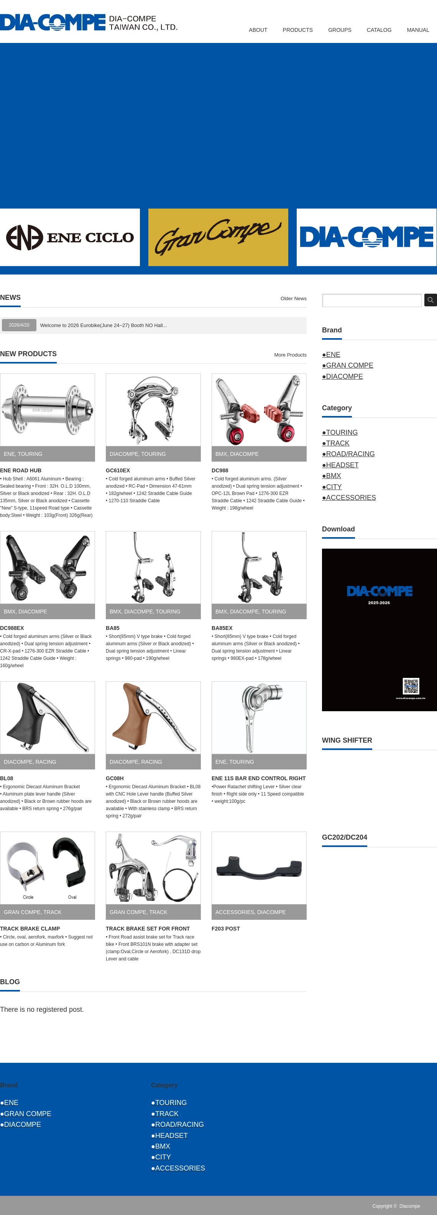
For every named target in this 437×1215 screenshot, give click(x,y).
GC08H (115, 778)
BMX (221, 454)
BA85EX (222, 628)
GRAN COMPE (22, 912)
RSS (432, 1206)
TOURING (30, 454)
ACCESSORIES (234, 912)
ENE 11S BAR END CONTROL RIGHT (259, 778)
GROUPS (340, 30)
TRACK (52, 912)
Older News (294, 298)
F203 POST (226, 929)
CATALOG (379, 30)
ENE (9, 454)
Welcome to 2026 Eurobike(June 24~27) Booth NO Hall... (103, 325)
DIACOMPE (124, 454)
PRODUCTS (298, 30)
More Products (290, 355)
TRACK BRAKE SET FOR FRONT (148, 929)
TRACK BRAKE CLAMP (30, 929)
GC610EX (118, 470)
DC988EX (12, 628)
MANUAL (418, 30)
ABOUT (258, 30)
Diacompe (409, 1206)
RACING (45, 762)
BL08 (6, 778)
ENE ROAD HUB (20, 470)
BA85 (113, 628)
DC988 (220, 470)
